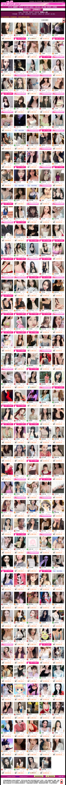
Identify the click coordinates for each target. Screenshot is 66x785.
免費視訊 (11, 35)
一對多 (49, 71)
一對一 (37, 35)
